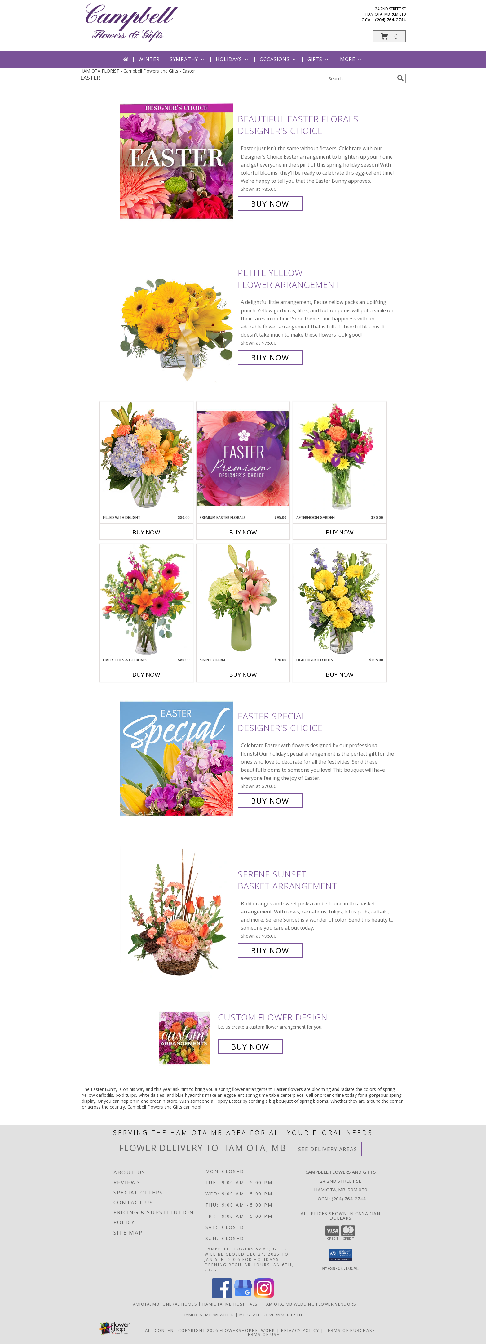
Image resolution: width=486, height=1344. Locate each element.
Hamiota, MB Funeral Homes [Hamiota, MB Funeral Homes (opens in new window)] (163, 1304)
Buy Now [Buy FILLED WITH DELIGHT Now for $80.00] (146, 532)
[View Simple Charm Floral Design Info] (243, 600)
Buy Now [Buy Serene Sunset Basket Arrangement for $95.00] (270, 950)
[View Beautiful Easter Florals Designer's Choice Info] (177, 161)
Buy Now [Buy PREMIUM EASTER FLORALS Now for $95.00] (243, 532)
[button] (389, 36)
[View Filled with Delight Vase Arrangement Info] (146, 458)
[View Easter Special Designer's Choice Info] (177, 758)
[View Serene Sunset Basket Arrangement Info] (177, 912)
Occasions (278, 59)
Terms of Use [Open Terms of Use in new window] (262, 1334)
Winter (149, 59)
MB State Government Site (271, 1315)
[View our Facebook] (222, 1296)
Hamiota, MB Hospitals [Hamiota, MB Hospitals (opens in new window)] (230, 1304)
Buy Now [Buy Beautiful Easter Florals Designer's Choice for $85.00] (270, 204)
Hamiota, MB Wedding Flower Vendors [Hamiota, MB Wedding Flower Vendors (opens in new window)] (309, 1304)
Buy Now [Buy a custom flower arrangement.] (250, 1047)
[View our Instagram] (264, 1296)
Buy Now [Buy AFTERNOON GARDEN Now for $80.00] (340, 532)
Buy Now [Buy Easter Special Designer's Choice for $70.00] (270, 801)
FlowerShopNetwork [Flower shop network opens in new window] (247, 1330)
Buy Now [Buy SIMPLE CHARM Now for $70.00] (243, 675)
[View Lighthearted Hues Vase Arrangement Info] (339, 600)
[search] (400, 78)
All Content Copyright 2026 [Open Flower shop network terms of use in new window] (181, 1330)
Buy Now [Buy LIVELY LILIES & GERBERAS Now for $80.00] (146, 675)
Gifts (318, 59)
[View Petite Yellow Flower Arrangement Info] (177, 315)
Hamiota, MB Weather (208, 1315)
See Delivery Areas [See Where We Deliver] (327, 1149)
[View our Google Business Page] (243, 1296)
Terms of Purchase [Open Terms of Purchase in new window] (350, 1330)
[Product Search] (361, 78)
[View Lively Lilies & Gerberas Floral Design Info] (146, 600)
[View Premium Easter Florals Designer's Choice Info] (243, 458)
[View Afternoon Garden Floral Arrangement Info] (339, 458)
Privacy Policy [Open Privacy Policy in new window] (300, 1330)
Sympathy (187, 59)
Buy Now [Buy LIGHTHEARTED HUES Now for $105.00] (340, 675)
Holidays (232, 59)
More (351, 59)
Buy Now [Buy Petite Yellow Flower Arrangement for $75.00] (270, 357)
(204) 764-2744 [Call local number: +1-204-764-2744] (390, 20)
